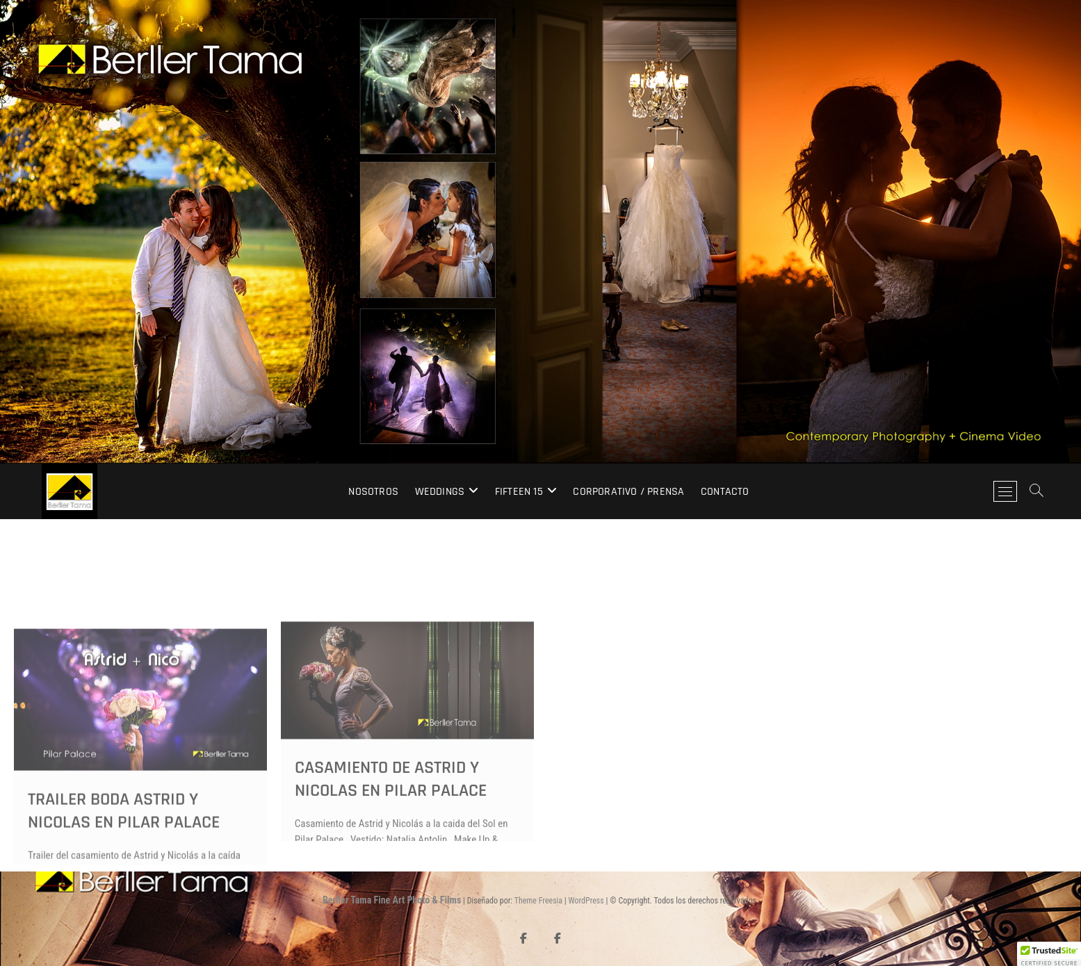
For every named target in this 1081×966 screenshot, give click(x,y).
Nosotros (373, 491)
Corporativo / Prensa (628, 491)
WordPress (586, 901)
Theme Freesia (538, 901)
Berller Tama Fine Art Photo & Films (392, 900)
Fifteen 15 (519, 491)
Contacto (725, 491)
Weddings (440, 491)
